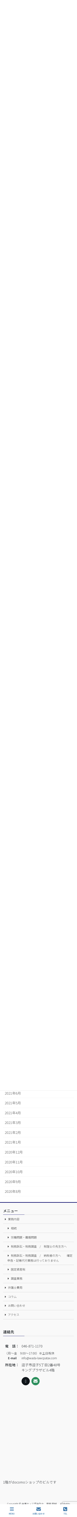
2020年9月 (13, 1181)
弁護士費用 (15, 1287)
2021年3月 (13, 1122)
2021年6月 (13, 1093)
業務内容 (14, 1219)
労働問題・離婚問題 (24, 1237)
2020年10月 (14, 1171)
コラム (12, 1297)
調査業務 (16, 1278)
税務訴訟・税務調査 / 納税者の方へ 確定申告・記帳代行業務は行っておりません (39, 1258)
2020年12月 (14, 1152)
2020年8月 (13, 1191)
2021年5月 (13, 1102)
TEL (65, 1511)
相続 (14, 1228)
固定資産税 (18, 1269)
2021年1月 (13, 1142)
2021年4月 (13, 1112)
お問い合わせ (16, 1305)
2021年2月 (13, 1132)
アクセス (13, 1315)
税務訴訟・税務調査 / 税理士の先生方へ (39, 1246)
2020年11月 (14, 1162)
